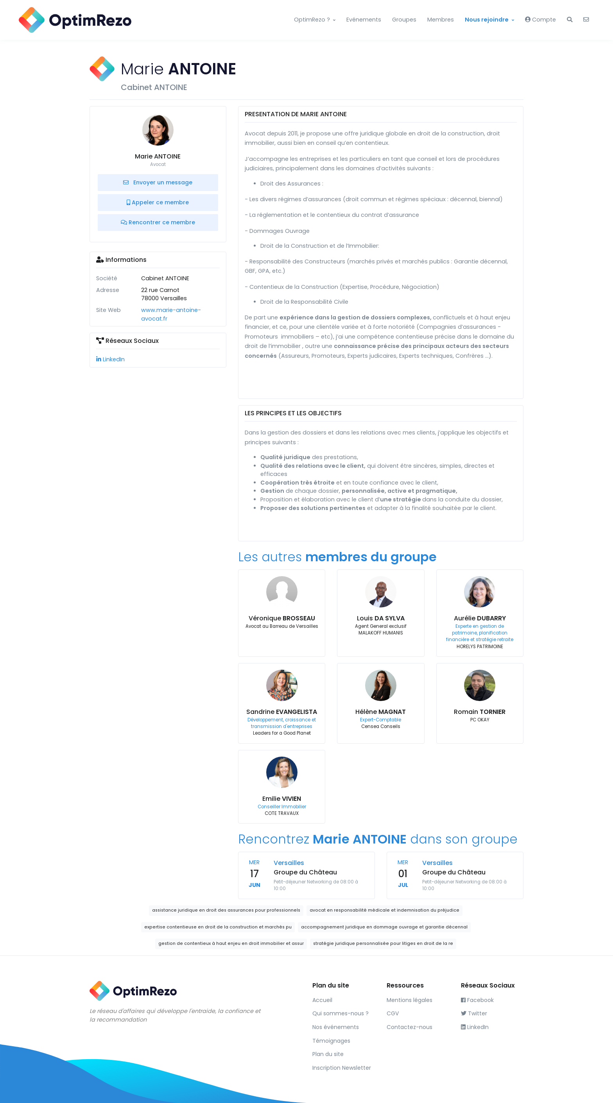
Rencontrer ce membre (158, 222)
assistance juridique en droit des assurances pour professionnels (226, 910)
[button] (569, 20)
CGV (393, 1013)
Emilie (281, 798)
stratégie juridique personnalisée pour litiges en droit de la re (383, 943)
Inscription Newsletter (341, 1068)
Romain (479, 711)
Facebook (477, 1000)
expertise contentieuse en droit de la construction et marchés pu (218, 927)
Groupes (404, 19)
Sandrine (281, 711)
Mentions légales (409, 1000)
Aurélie (480, 618)
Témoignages (331, 1041)
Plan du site (328, 1054)
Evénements (363, 19)
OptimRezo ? (312, 19)
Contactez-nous (409, 1027)
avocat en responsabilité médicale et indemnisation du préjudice (384, 910)
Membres (440, 19)
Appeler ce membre (158, 202)
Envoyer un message (157, 182)
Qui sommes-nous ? (340, 1013)
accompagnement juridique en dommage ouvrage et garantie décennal (384, 927)
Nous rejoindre (487, 19)
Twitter (474, 1013)
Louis (381, 618)
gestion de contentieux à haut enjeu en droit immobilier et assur (231, 943)
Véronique (282, 618)
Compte (540, 19)
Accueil (322, 1000)
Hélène (380, 711)
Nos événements (335, 1027)
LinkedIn (110, 359)
